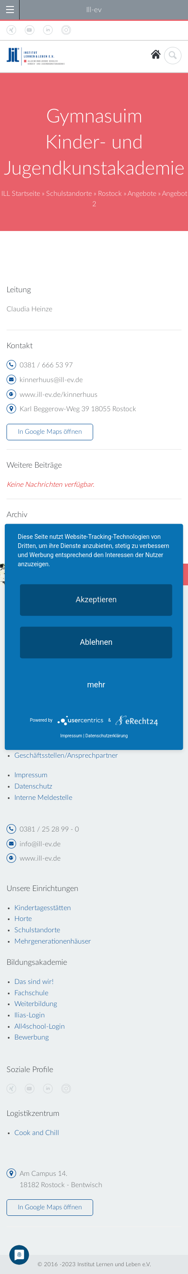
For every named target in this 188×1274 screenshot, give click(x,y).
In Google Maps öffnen (50, 432)
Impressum (71, 736)
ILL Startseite (20, 193)
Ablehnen (96, 642)
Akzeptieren (96, 599)
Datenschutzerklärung (106, 736)
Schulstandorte (69, 193)
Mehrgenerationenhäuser (52, 941)
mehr (96, 684)
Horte (23, 918)
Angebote (142, 193)
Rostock (110, 193)
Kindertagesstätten (42, 907)
